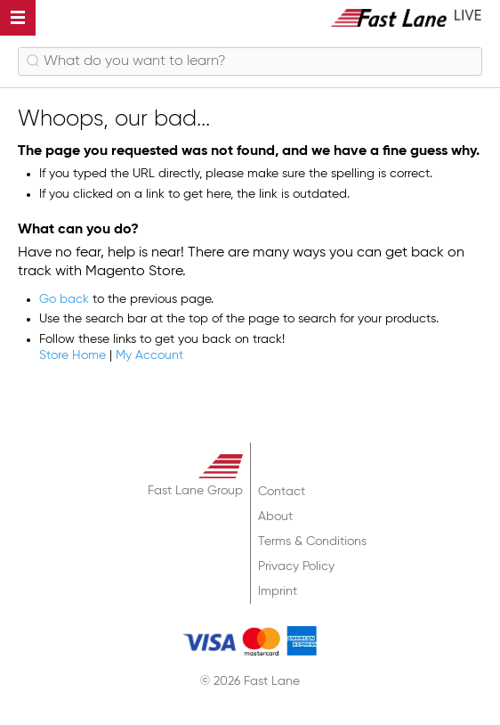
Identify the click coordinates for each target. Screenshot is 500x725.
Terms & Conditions (312, 541)
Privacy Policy (296, 566)
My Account (149, 355)
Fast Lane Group (195, 491)
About (275, 516)
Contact (281, 491)
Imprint (277, 591)
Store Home (72, 355)
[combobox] (250, 61)
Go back (64, 299)
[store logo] (406, 17)
